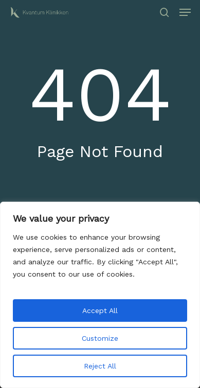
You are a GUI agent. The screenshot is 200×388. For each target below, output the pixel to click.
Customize (100, 338)
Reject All (100, 366)
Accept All (100, 310)
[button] (185, 12)
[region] (100, 295)
